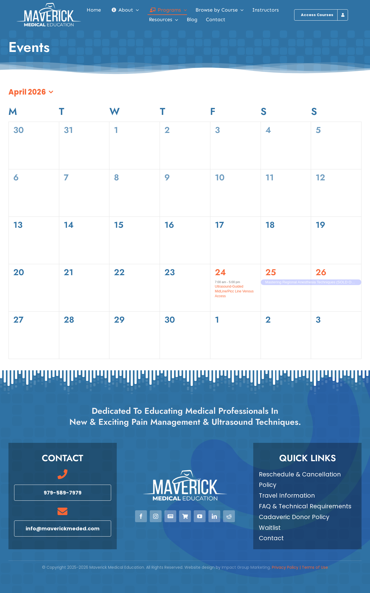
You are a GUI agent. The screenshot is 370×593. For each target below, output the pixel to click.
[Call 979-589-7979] (62, 493)
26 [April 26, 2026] (321, 272)
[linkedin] (214, 516)
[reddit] (229, 516)
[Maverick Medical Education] (48, 5)
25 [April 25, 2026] (270, 272)
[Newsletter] (170, 516)
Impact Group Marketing (246, 567)
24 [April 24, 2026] (220, 272)
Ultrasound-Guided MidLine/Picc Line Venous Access (234, 291)
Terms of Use (315, 567)
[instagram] (156, 516)
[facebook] (141, 516)
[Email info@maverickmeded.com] (62, 528)
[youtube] (200, 516)
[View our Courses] (185, 516)
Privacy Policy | (287, 567)
